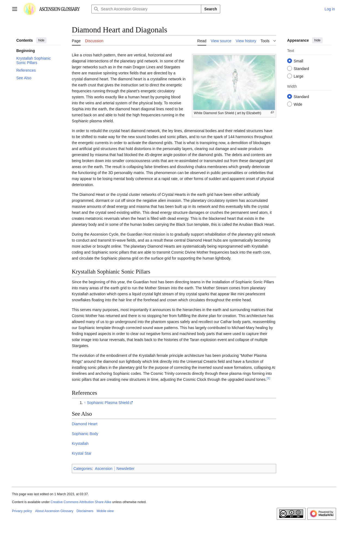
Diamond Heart (84, 424)
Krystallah (80, 443)
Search (210, 9)
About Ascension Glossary (54, 511)
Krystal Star (81, 453)
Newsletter (126, 468)
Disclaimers (84, 511)
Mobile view (105, 511)
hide (41, 40)
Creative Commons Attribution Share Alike (81, 502)
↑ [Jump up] (85, 402)
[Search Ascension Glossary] (146, 9)
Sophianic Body (85, 433)
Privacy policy (22, 511)
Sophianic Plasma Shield (108, 402)
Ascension (104, 468)
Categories (82, 468)
